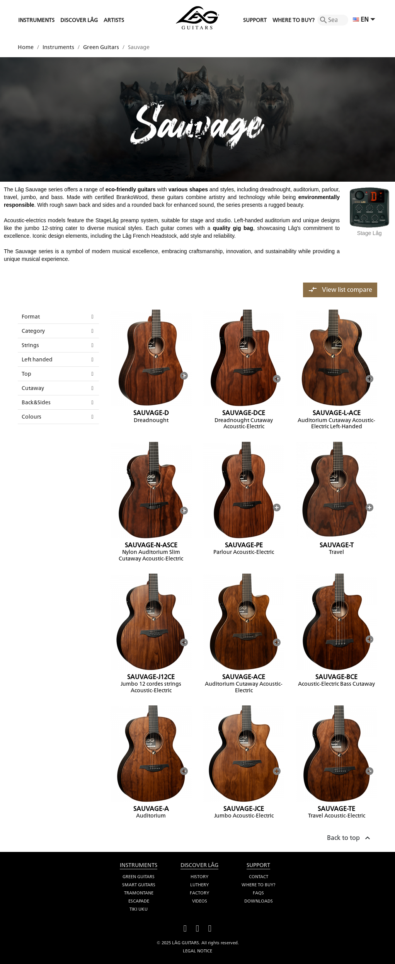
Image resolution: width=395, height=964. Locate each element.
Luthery (199, 884)
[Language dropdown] (365, 20)
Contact (258, 876)
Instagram (210, 927)
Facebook (185, 927)
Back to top (349, 837)
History (199, 876)
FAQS (258, 893)
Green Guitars (139, 876)
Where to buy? (258, 884)
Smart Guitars (138, 884)
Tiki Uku (138, 909)
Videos (199, 901)
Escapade (138, 901)
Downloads (258, 901)
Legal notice (197, 951)
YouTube (197, 927)
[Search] (332, 20)
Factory (199, 893)
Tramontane (138, 893)
